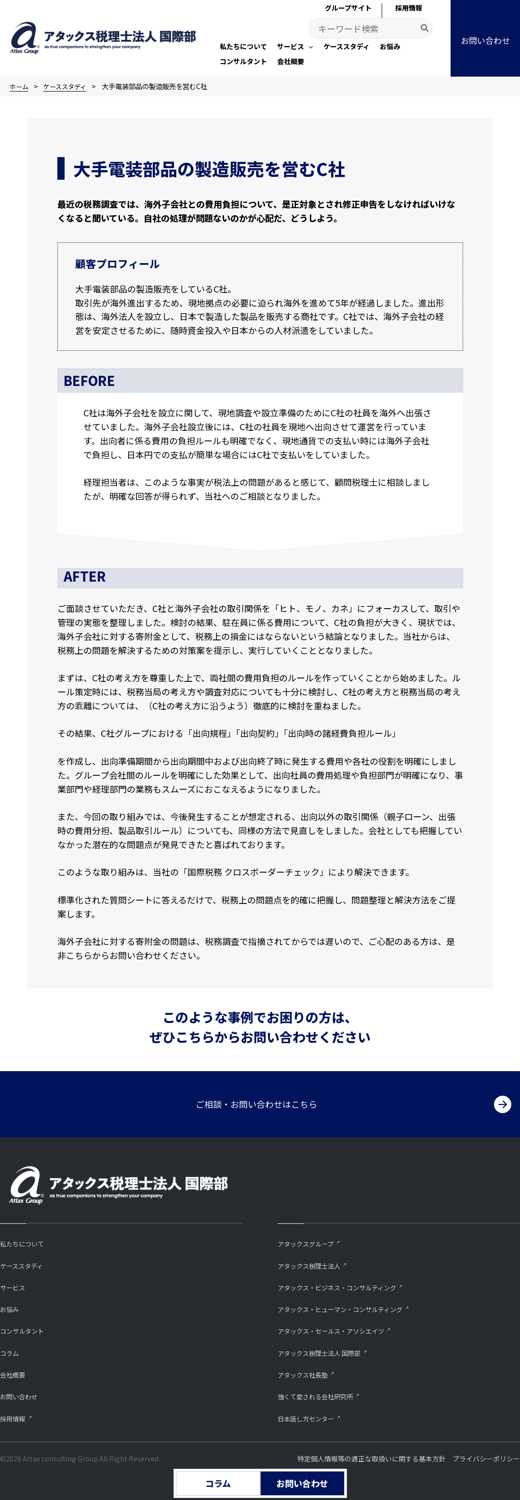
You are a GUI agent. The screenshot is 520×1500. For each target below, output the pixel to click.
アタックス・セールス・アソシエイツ (339, 1329)
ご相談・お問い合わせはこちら (256, 1101)
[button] (295, 47)
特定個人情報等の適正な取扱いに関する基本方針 (371, 1458)
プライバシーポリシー (486, 1458)
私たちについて (25, 1240)
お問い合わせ (21, 1396)
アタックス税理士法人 (314, 1263)
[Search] (425, 28)
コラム (11, 1351)
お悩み (11, 1307)
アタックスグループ (310, 1240)
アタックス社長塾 (306, 1373)
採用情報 (14, 1418)
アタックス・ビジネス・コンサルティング (346, 1285)
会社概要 (14, 1373)
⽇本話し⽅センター (310, 1418)
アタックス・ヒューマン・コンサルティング (350, 1307)
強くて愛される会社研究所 (321, 1396)
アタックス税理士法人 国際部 (325, 1351)
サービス (14, 1285)
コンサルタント (25, 1329)
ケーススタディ (25, 1263)
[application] (308, 46)
